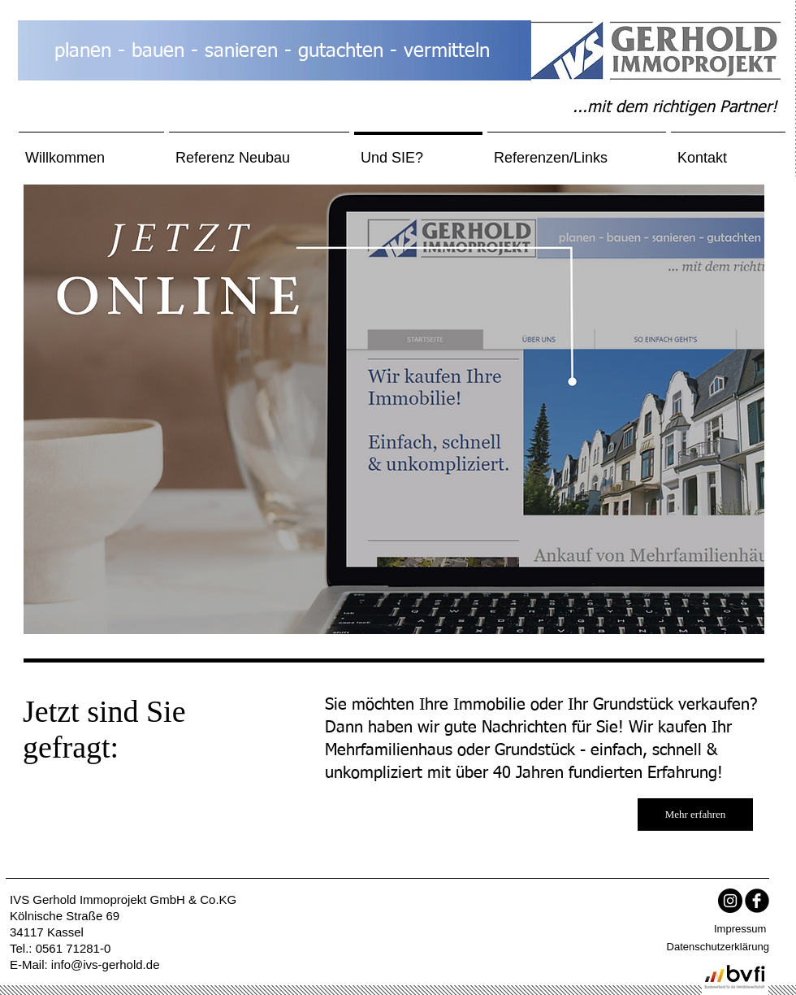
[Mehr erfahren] (695, 814)
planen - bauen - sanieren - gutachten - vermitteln (272, 51)
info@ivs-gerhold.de (105, 964)
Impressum (740, 929)
